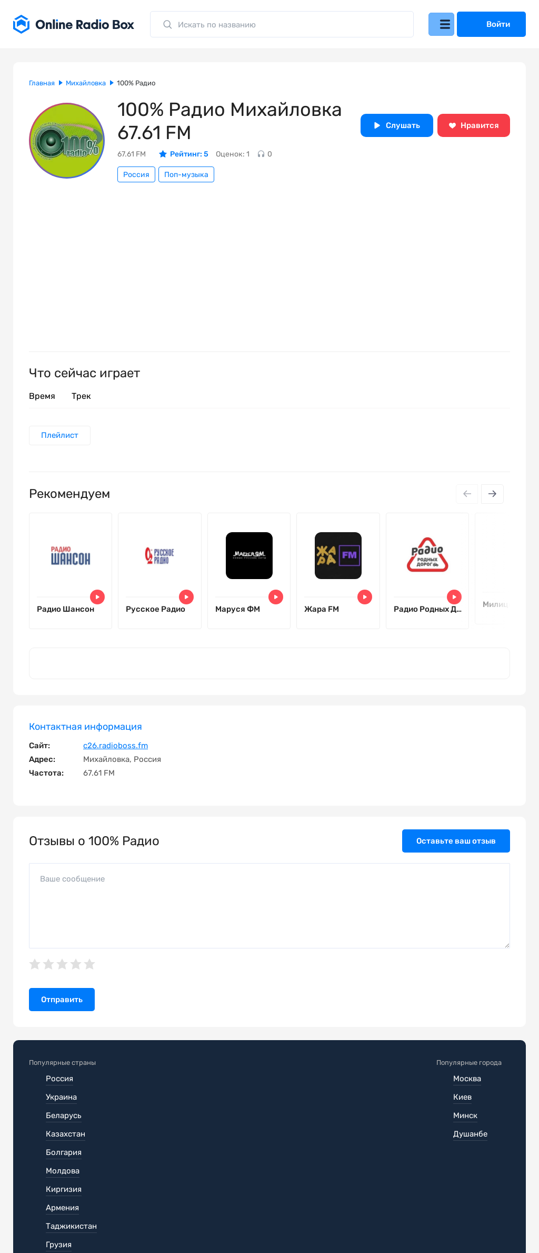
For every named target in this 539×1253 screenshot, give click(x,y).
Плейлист (61, 436)
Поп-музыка (186, 174)
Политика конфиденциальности (232, 1221)
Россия (136, 174)
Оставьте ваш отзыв (456, 849)
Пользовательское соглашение (88, 1221)
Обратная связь (346, 1221)
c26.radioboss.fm (115, 754)
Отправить (62, 1008)
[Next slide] (492, 496)
